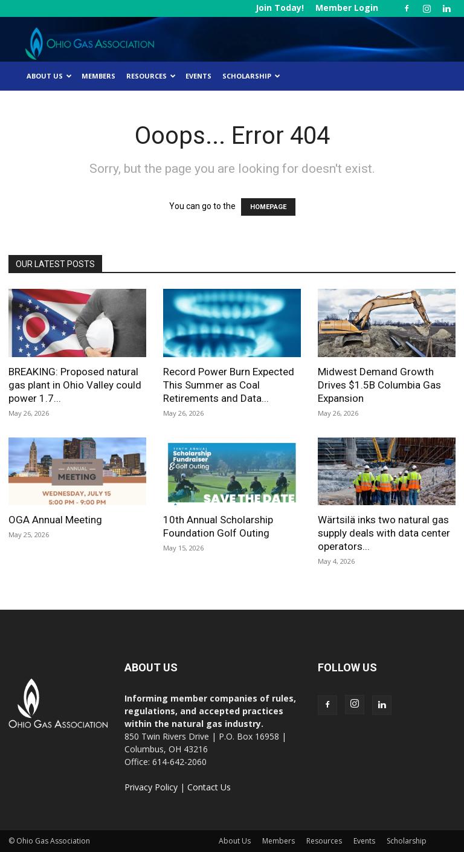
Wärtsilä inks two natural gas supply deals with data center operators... (384, 533)
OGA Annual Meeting (55, 520)
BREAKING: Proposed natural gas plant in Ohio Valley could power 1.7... (74, 385)
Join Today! (280, 7)
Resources (151, 75)
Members (98, 75)
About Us (49, 75)
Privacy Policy (151, 787)
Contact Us (209, 787)
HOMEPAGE (268, 207)
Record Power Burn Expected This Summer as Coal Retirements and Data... (228, 385)
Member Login (346, 7)
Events (198, 75)
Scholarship (251, 75)
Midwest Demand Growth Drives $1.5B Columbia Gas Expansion (379, 385)
